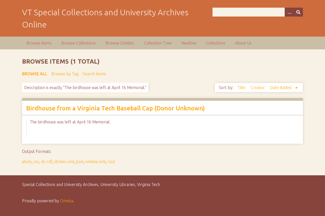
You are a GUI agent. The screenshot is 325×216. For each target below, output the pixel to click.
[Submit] (298, 12)
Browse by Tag (64, 73)
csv (36, 161)
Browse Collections (78, 43)
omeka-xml (95, 161)
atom (26, 161)
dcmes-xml (64, 161)
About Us (243, 43)
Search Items (94, 73)
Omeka (66, 200)
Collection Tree (158, 43)
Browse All (34, 73)
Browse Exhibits (119, 43)
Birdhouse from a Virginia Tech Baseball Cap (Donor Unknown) (115, 108)
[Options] (289, 12)
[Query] (258, 12)
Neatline (188, 43)
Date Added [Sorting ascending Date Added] (281, 87)
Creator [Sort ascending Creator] (258, 87)
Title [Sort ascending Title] (242, 87)
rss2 (111, 161)
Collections (215, 43)
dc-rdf (46, 161)
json (79, 161)
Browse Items (39, 43)
